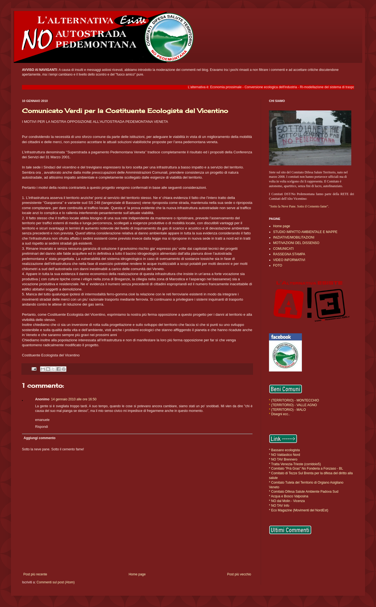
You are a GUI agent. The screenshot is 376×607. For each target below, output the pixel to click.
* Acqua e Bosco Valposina (288, 496)
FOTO (277, 265)
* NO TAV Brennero (283, 459)
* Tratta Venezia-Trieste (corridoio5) (295, 464)
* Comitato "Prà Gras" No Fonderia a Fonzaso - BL (306, 468)
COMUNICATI (283, 249)
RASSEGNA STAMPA (289, 254)
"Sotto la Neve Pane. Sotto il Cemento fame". (299, 206)
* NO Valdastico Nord (284, 455)
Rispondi (41, 427)
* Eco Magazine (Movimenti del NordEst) (298, 510)
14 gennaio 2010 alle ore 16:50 (73, 399)
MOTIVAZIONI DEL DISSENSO (296, 243)
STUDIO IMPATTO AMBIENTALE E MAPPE (305, 232)
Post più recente (35, 574)
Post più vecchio (239, 574)
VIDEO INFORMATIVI (289, 260)
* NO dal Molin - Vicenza (287, 501)
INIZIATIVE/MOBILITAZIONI (293, 237)
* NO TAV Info (279, 506)
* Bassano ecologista (284, 450)
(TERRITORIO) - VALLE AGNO (294, 405)
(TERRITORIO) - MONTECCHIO (294, 400)
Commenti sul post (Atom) (56, 582)
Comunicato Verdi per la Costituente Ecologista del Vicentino (125, 110)
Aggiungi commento (39, 438)
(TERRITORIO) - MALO (288, 410)
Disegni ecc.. (280, 414)
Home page (137, 574)
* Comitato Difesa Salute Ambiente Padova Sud (303, 492)
